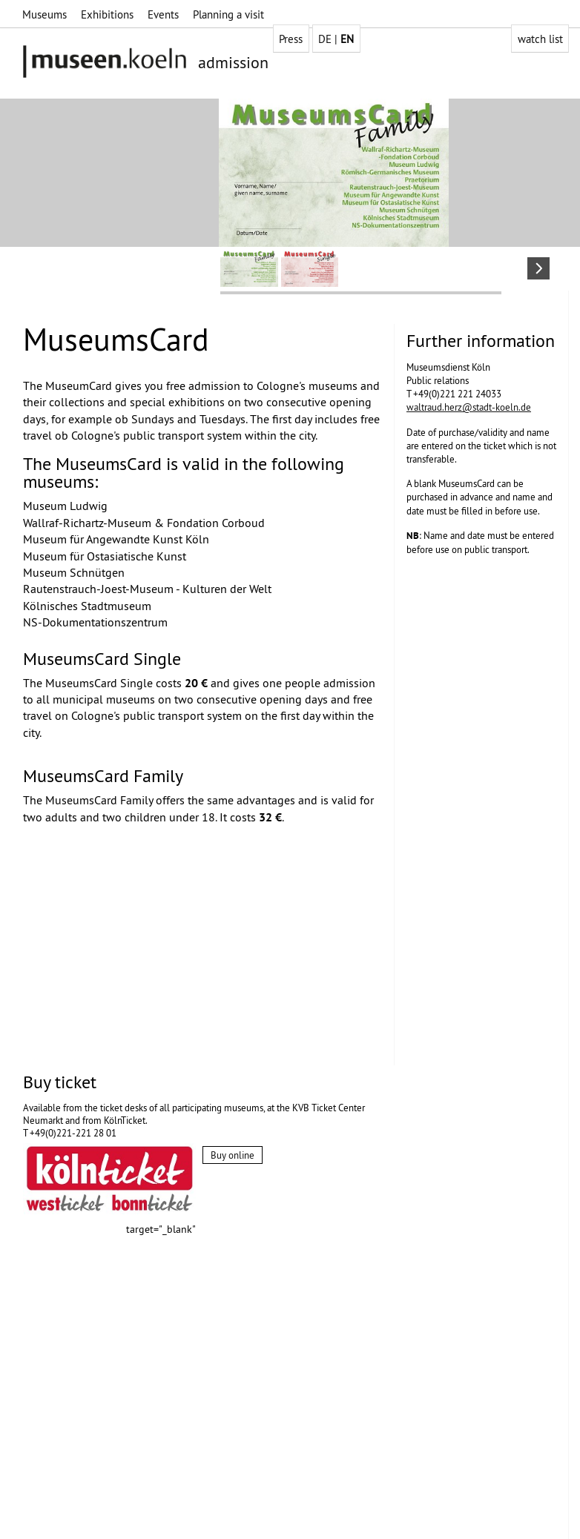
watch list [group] (540, 39)
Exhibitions (107, 14)
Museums (44, 14)
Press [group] (291, 39)
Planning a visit (228, 14)
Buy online (232, 1155)
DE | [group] (336, 39)
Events (163, 14)
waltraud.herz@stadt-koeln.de (468, 407)
